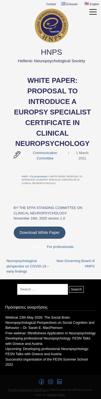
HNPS (51, 52)
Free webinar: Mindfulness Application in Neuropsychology (50, 333)
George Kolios (56, 394)
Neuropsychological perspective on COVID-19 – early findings (27, 266)
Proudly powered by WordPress (28, 389)
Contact (51, 4)
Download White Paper (40, 232)
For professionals (38, 176)
